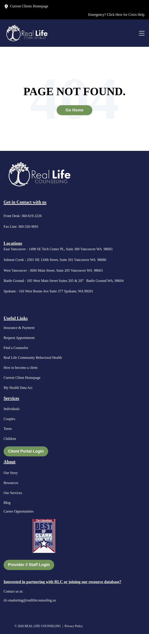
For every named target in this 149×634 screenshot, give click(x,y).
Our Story (11, 473)
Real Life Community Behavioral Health (33, 357)
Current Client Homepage (22, 378)
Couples (9, 419)
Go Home (74, 110)
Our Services (13, 493)
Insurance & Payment (19, 328)
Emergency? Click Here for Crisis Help (116, 14)
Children (10, 439)
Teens (8, 429)
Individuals (12, 409)
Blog (7, 503)
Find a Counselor (16, 348)
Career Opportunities (19, 511)
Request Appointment (19, 338)
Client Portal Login (26, 451)
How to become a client (20, 367)
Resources (11, 483)
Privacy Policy (74, 626)
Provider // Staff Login (29, 564)
